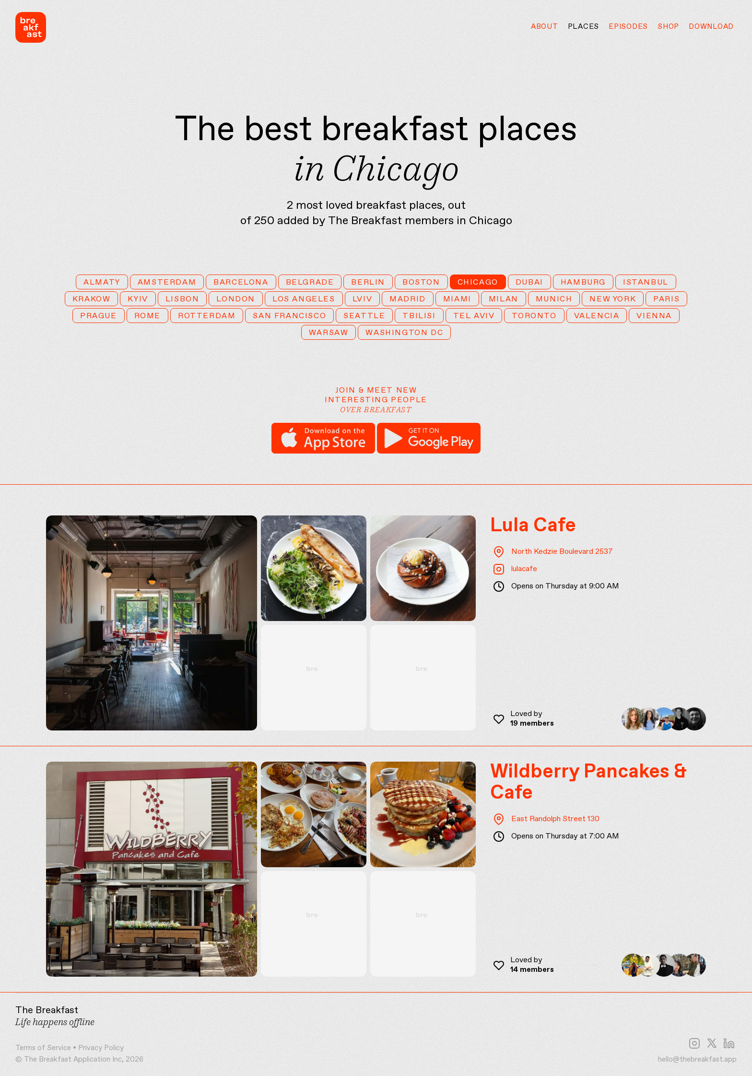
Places (583, 27)
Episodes (628, 27)
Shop (668, 27)
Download (711, 27)
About (544, 27)
